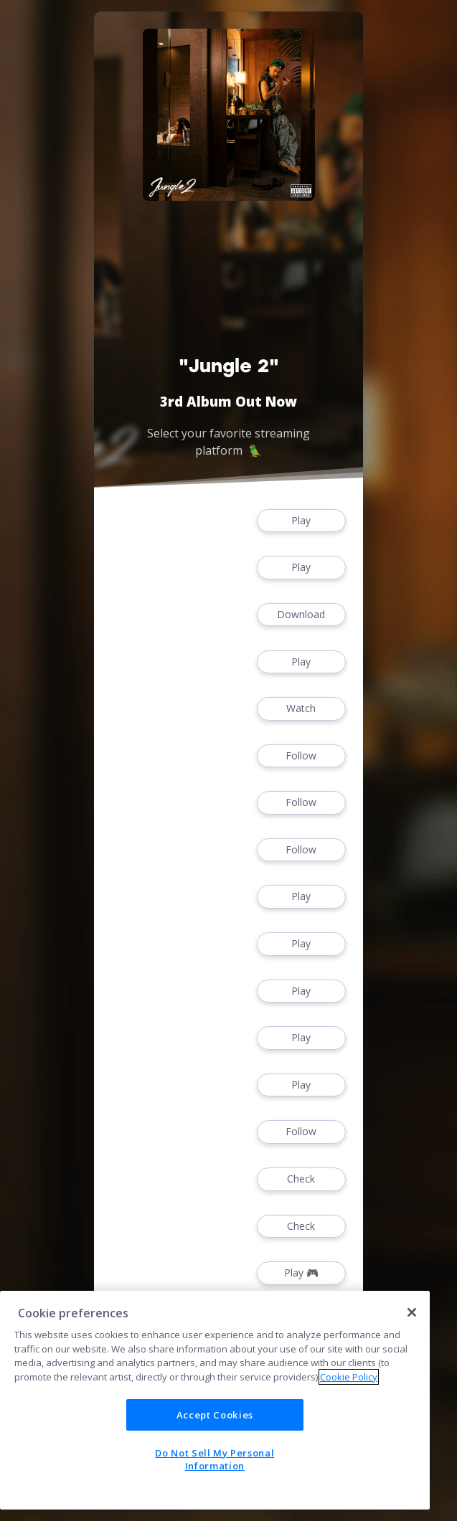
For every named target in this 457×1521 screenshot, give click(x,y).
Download (301, 615)
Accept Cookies (214, 1414)
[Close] (412, 1312)
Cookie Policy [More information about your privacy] (348, 1376)
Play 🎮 (301, 1273)
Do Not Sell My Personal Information (214, 1459)
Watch (301, 709)
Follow (301, 756)
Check (301, 1179)
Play (301, 521)
